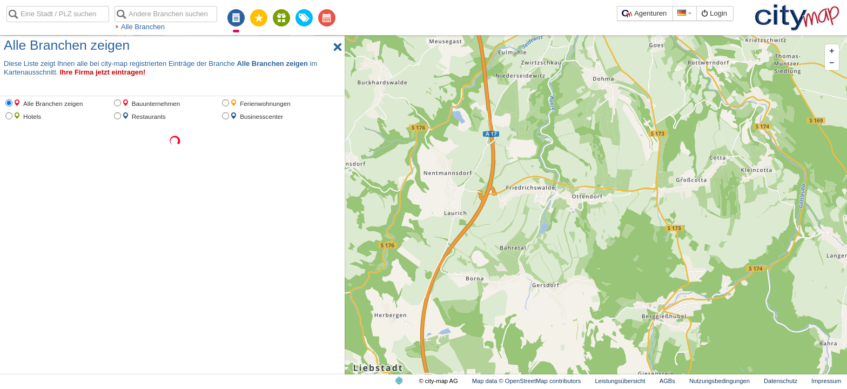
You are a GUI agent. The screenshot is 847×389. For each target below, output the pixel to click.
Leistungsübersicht (620, 381)
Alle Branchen (143, 27)
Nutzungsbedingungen (719, 381)
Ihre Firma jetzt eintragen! (102, 72)
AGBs (667, 381)
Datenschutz (780, 381)
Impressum (826, 381)
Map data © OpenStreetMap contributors (526, 381)
